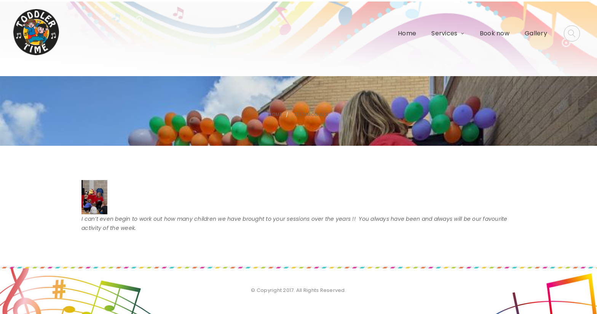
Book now (494, 33)
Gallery (536, 33)
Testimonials (311, 114)
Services (444, 33)
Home (407, 33)
